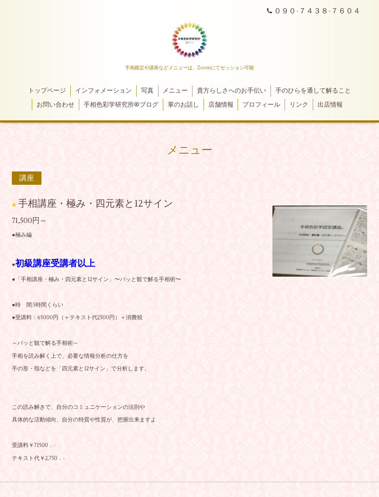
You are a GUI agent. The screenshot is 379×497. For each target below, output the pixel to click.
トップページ (47, 91)
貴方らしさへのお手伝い (231, 91)
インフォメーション (103, 91)
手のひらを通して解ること (313, 91)
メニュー (175, 91)
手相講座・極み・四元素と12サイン (95, 203)
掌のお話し (183, 105)
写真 (147, 91)
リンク (298, 105)
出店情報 (330, 105)
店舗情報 (221, 105)
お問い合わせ (55, 105)
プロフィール (261, 105)
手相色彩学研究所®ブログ (121, 105)
